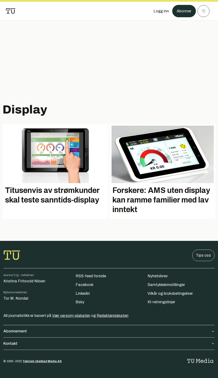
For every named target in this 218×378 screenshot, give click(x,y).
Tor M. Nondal (15, 298)
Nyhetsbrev (158, 276)
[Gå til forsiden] (10, 11)
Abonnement (109, 331)
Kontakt (109, 343)
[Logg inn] (161, 11)
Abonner (184, 11)
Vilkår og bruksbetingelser (170, 293)
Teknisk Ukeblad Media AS (42, 361)
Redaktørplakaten (112, 315)
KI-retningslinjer (161, 302)
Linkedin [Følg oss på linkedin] (83, 293)
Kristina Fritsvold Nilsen (24, 281)
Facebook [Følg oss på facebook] (84, 285)
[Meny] (203, 11)
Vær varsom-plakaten (71, 315)
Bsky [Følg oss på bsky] (80, 302)
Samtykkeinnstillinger (166, 285)
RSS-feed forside (91, 276)
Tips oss (203, 255)
